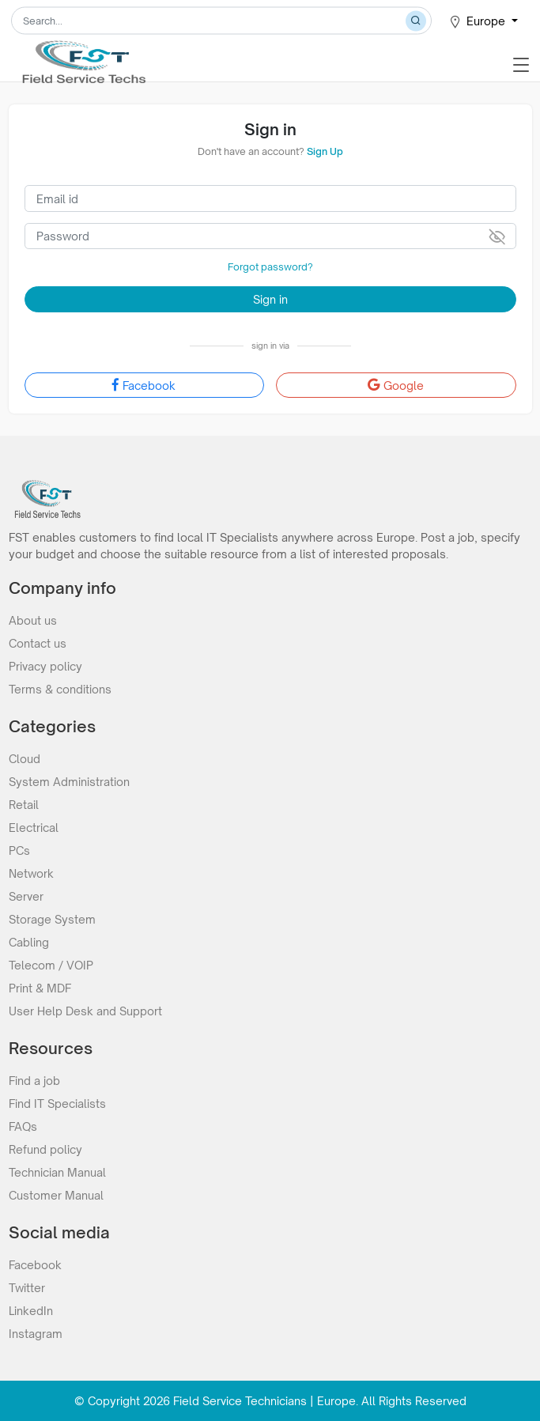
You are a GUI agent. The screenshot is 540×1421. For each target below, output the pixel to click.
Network (31, 873)
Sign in (270, 299)
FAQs (23, 1126)
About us (33, 620)
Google (396, 385)
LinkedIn (31, 1310)
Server (26, 896)
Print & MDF (40, 988)
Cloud (24, 758)
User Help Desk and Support (85, 1011)
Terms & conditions (60, 689)
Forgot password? (270, 267)
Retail (24, 804)
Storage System (52, 919)
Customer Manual (56, 1195)
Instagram (35, 1333)
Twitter (27, 1287)
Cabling (29, 942)
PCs (19, 850)
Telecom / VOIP (51, 965)
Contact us (37, 643)
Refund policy (45, 1149)
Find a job (34, 1080)
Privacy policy (45, 666)
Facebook (144, 385)
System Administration (69, 781)
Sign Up (325, 151)
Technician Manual (57, 1172)
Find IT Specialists (57, 1103)
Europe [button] (478, 21)
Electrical (34, 827)
